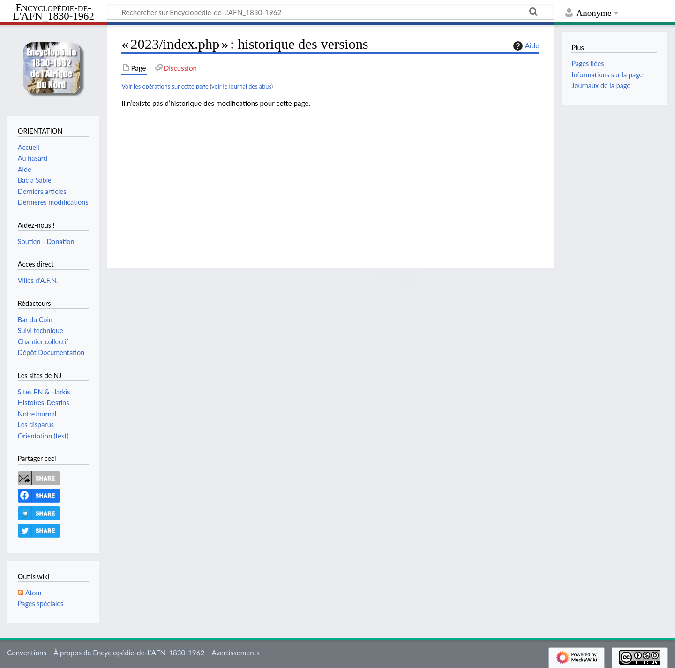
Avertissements (235, 652)
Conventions (26, 652)
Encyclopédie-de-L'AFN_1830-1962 (53, 12)
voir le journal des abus (241, 86)
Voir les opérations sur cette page (164, 86)
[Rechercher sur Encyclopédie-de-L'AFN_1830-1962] (330, 11)
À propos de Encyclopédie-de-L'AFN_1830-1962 (128, 652)
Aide (525, 46)
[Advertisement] (330, 181)
